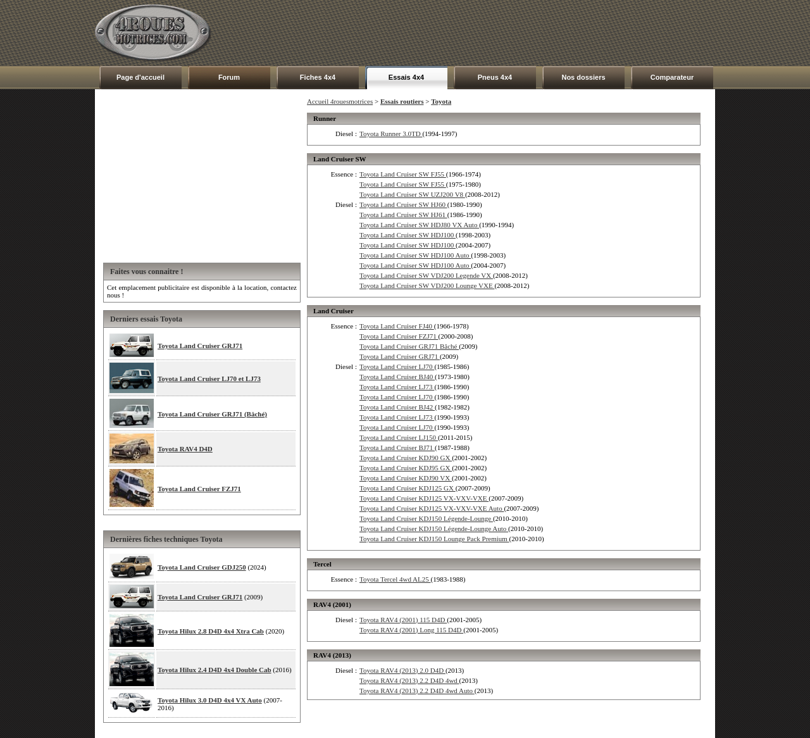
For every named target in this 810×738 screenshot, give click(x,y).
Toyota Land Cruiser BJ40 (397, 376)
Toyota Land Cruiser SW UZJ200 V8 (412, 194)
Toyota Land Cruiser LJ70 (396, 366)
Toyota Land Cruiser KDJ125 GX (407, 488)
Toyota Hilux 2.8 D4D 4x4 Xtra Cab (211, 631)
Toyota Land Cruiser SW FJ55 (402, 174)
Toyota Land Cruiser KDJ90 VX (405, 478)
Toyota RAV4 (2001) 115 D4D (403, 619)
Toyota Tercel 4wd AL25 (395, 579)
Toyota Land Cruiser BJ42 (397, 407)
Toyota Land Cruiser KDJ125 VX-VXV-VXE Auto (431, 508)
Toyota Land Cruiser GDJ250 (202, 567)
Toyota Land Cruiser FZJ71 (199, 488)
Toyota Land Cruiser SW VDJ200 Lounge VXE (426, 285)
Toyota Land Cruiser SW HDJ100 (407, 235)
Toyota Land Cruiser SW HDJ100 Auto (415, 255)
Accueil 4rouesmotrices (340, 101)
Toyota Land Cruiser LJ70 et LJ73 (209, 378)
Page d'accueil (140, 77)
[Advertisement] (484, 32)
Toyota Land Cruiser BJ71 (397, 447)
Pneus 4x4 (495, 77)
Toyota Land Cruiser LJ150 (398, 437)
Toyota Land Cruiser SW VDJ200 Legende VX (426, 275)
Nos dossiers (583, 77)
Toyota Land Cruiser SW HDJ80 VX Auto (419, 224)
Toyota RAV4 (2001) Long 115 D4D (411, 630)
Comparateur (672, 77)
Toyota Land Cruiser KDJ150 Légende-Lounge (426, 518)
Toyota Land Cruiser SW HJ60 (403, 204)
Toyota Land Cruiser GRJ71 (200, 345)
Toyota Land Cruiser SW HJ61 (403, 214)
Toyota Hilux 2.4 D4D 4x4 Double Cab (214, 669)
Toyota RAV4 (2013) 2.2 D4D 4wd (409, 680)
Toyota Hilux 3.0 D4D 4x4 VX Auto (210, 700)
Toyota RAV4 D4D (185, 449)
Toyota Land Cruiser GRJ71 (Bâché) (212, 414)
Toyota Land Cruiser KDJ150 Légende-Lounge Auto (433, 528)
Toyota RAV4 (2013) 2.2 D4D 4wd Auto (417, 690)
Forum (229, 77)
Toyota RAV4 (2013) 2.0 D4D (402, 670)
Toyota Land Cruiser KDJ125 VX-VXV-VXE (424, 498)
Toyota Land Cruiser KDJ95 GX (405, 468)
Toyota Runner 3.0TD (390, 133)
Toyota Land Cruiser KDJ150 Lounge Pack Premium (434, 538)
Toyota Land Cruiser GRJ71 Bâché (409, 346)
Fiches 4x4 (317, 77)
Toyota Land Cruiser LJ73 (396, 387)
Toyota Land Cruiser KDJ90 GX (405, 457)
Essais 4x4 (406, 77)
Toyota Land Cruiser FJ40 (396, 326)
